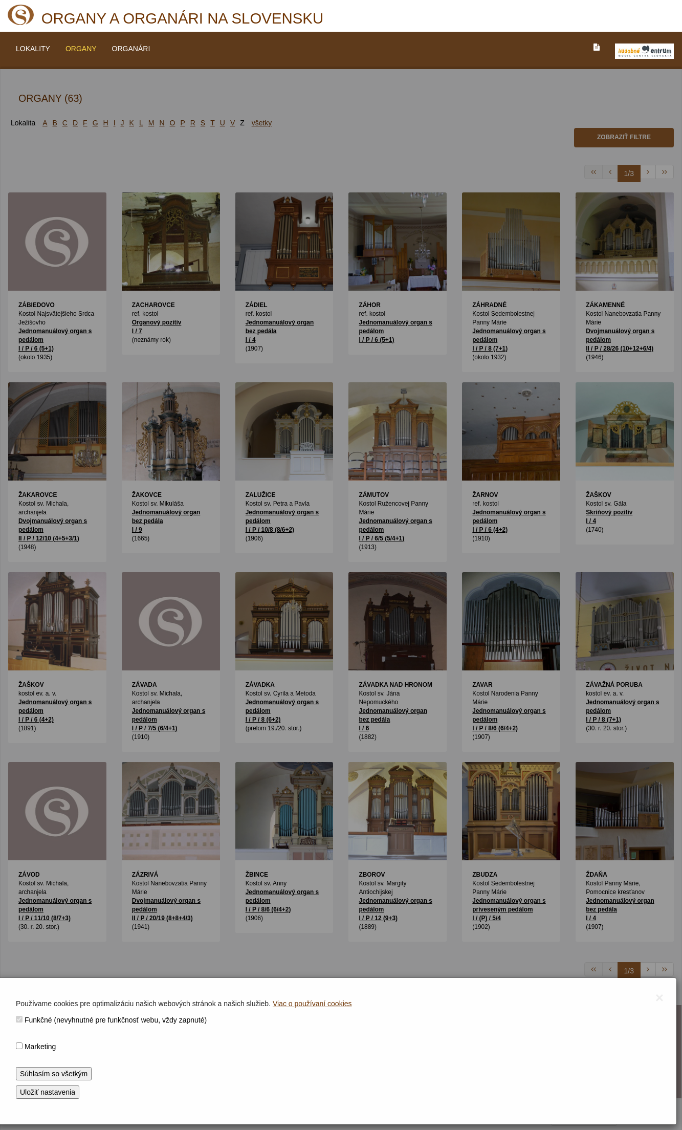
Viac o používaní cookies (312, 1003)
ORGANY (81, 49)
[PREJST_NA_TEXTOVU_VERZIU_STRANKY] (596, 47)
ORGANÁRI (131, 49)
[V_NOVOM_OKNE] (644, 51)
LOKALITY (33, 49)
